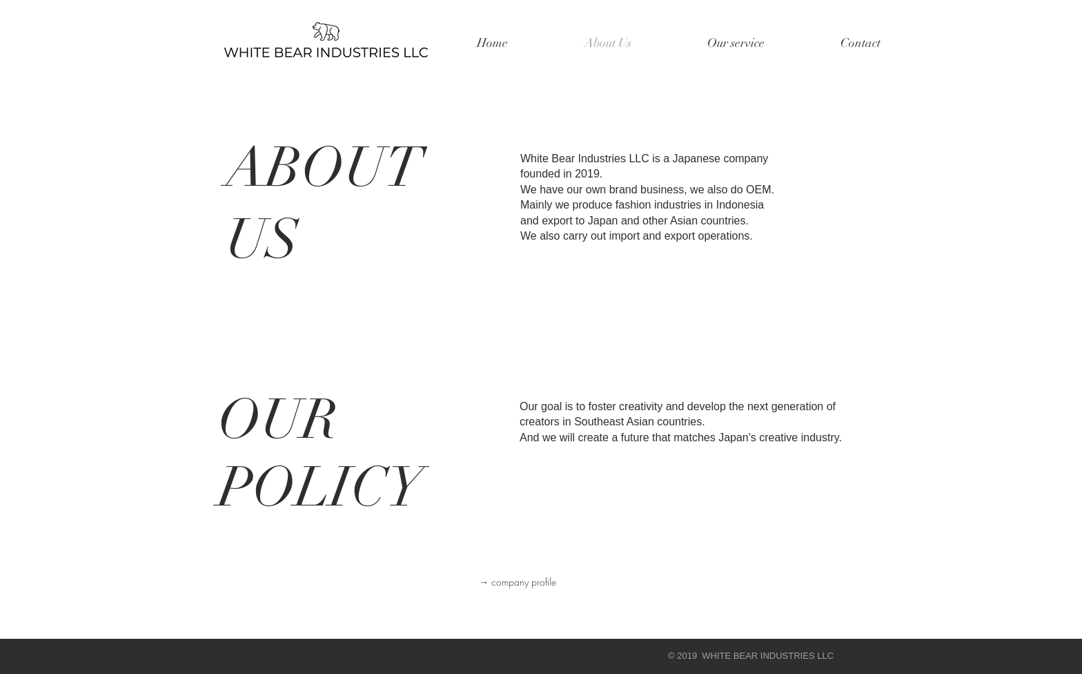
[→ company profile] (517, 582)
